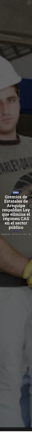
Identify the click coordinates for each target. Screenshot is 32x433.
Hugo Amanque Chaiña (6, 208)
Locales (16, 166)
